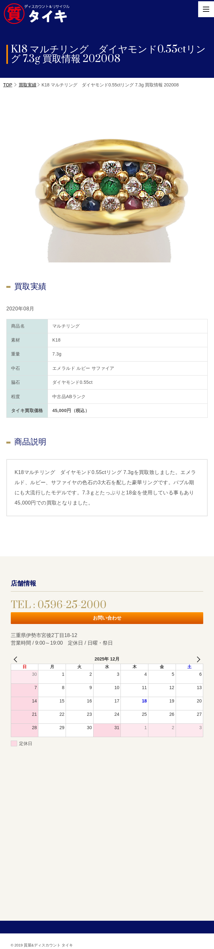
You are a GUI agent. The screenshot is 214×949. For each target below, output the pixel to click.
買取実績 (27, 84)
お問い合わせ (107, 617)
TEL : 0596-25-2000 (59, 605)
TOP (7, 84)
